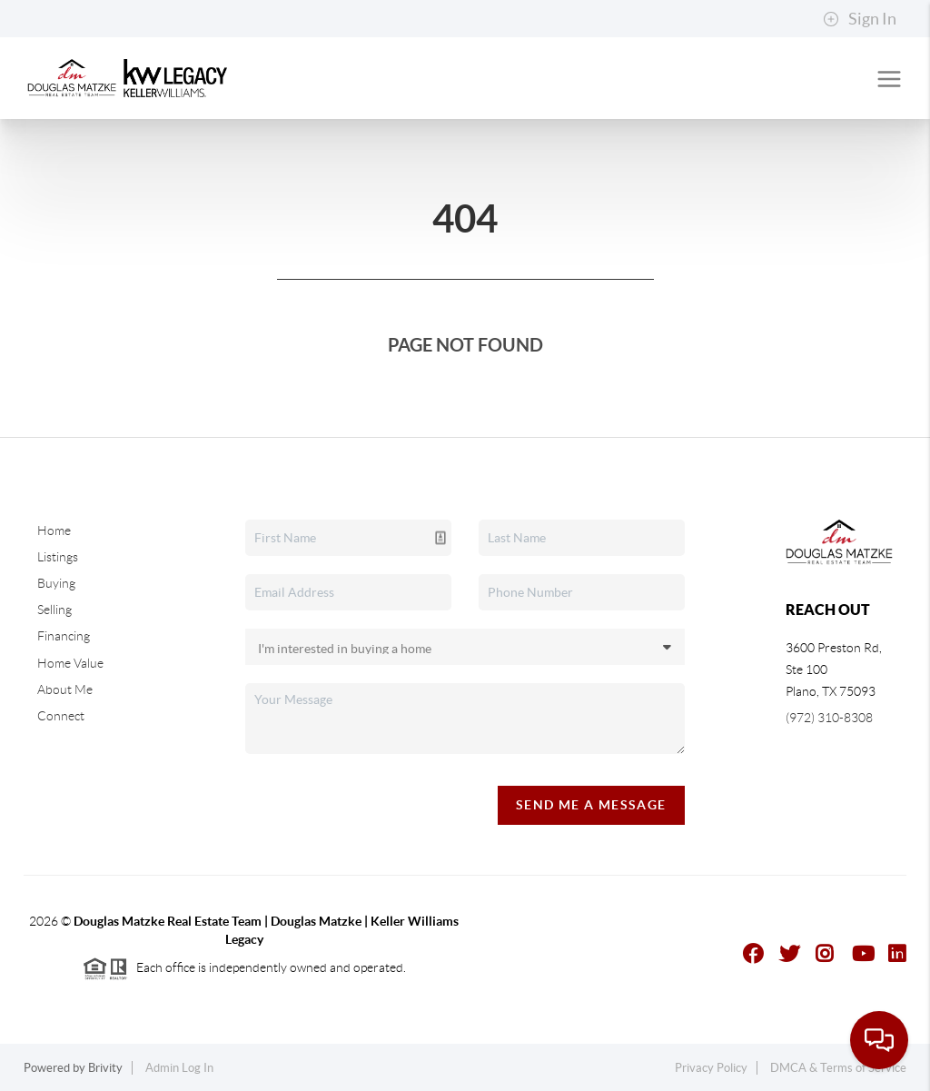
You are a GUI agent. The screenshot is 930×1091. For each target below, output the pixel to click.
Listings (57, 557)
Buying (56, 583)
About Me (65, 689)
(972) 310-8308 (829, 717)
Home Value (70, 663)
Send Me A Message (591, 805)
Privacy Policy (711, 1068)
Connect (60, 716)
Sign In (859, 19)
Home (54, 530)
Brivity (105, 1068)
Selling (54, 609)
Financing (63, 636)
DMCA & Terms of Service (838, 1068)
